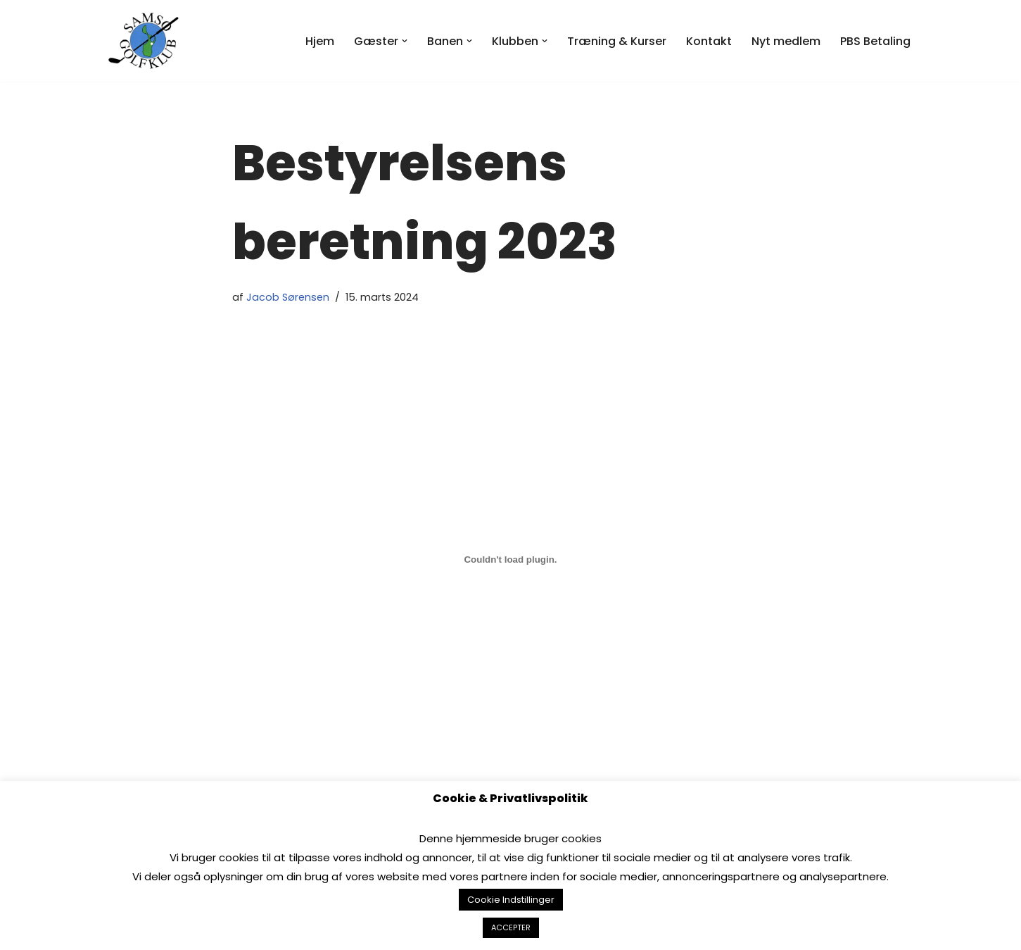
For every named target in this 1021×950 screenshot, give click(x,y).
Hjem (319, 41)
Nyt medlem (786, 41)
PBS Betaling (875, 41)
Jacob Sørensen (287, 297)
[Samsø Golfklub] (147, 41)
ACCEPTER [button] (511, 927)
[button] (404, 41)
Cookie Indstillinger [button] (510, 899)
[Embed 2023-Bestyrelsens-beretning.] (510, 560)
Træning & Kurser (616, 41)
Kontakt (709, 41)
